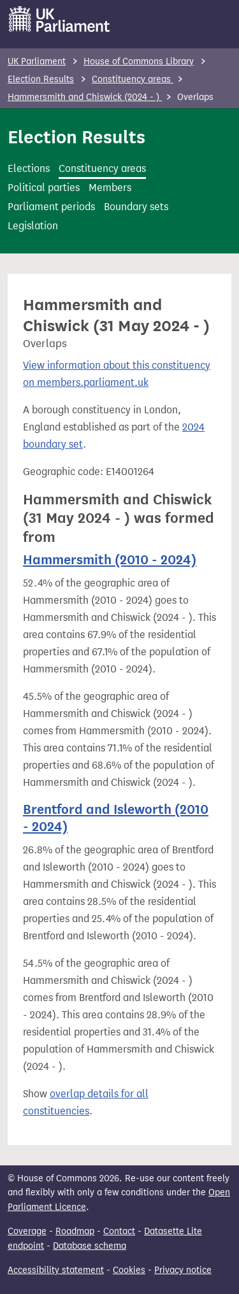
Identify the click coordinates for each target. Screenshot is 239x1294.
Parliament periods (51, 207)
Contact (119, 1231)
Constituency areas (132, 79)
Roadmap (74, 1231)
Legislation (33, 226)
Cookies (129, 1270)
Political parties (44, 187)
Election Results (41, 79)
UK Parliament (37, 61)
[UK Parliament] (60, 19)
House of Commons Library (138, 61)
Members (110, 187)
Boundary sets (136, 207)
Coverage (27, 1231)
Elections (29, 168)
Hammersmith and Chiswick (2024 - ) (85, 97)
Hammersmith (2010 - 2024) (109, 559)
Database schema (89, 1246)
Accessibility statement (56, 1270)
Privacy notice (183, 1270)
